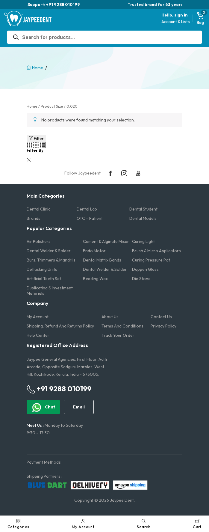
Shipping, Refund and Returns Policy (60, 326)
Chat (43, 407)
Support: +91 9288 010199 (54, 4)
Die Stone (141, 278)
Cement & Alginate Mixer (106, 241)
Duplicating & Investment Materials (50, 290)
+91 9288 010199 (59, 389)
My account (38, 316)
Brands (33, 218)
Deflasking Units (42, 269)
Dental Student (143, 209)
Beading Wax (95, 278)
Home (37, 67)
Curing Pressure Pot (151, 260)
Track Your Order (118, 335)
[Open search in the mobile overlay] (104, 37)
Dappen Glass (145, 269)
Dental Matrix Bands (102, 260)
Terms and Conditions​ (122, 326)
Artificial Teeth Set (44, 278)
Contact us (161, 316)
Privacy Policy (163, 326)
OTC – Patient (90, 218)
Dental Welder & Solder (49, 250)
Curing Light (143, 241)
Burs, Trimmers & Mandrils (51, 260)
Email (79, 407)
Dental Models (143, 218)
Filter (36, 138)
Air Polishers (39, 241)
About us (110, 316)
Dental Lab (87, 209)
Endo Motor (94, 250)
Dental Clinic (38, 209)
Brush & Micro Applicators (156, 250)
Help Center (38, 335)
